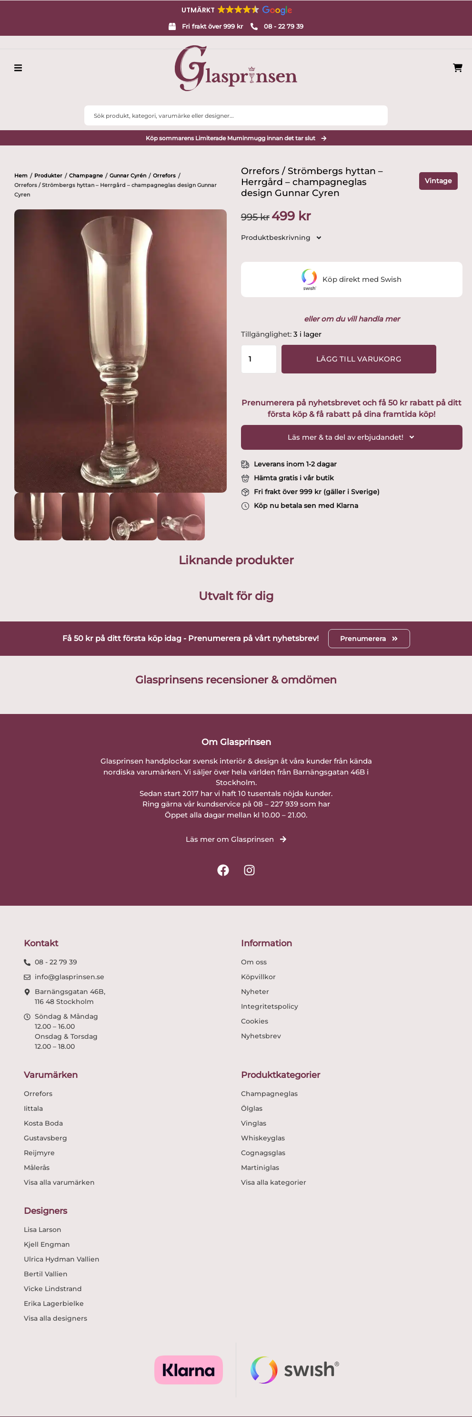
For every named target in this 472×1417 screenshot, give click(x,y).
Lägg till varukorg (359, 358)
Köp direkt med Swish (351, 279)
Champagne (86, 175)
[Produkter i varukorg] (457, 67)
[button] (236, 10)
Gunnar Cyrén (128, 175)
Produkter (48, 175)
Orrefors (164, 175)
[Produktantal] (259, 359)
